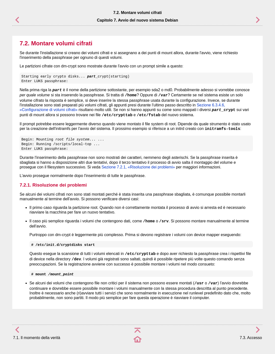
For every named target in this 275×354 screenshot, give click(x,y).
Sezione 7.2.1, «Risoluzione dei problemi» (138, 167)
